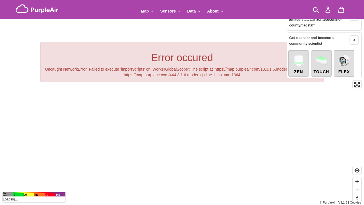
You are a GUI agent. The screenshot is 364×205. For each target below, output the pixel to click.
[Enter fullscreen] (357, 78)
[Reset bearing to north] (357, 198)
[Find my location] (357, 170)
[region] (182, 102)
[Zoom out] (357, 190)
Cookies (355, 202)
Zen (298, 57)
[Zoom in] (357, 181)
